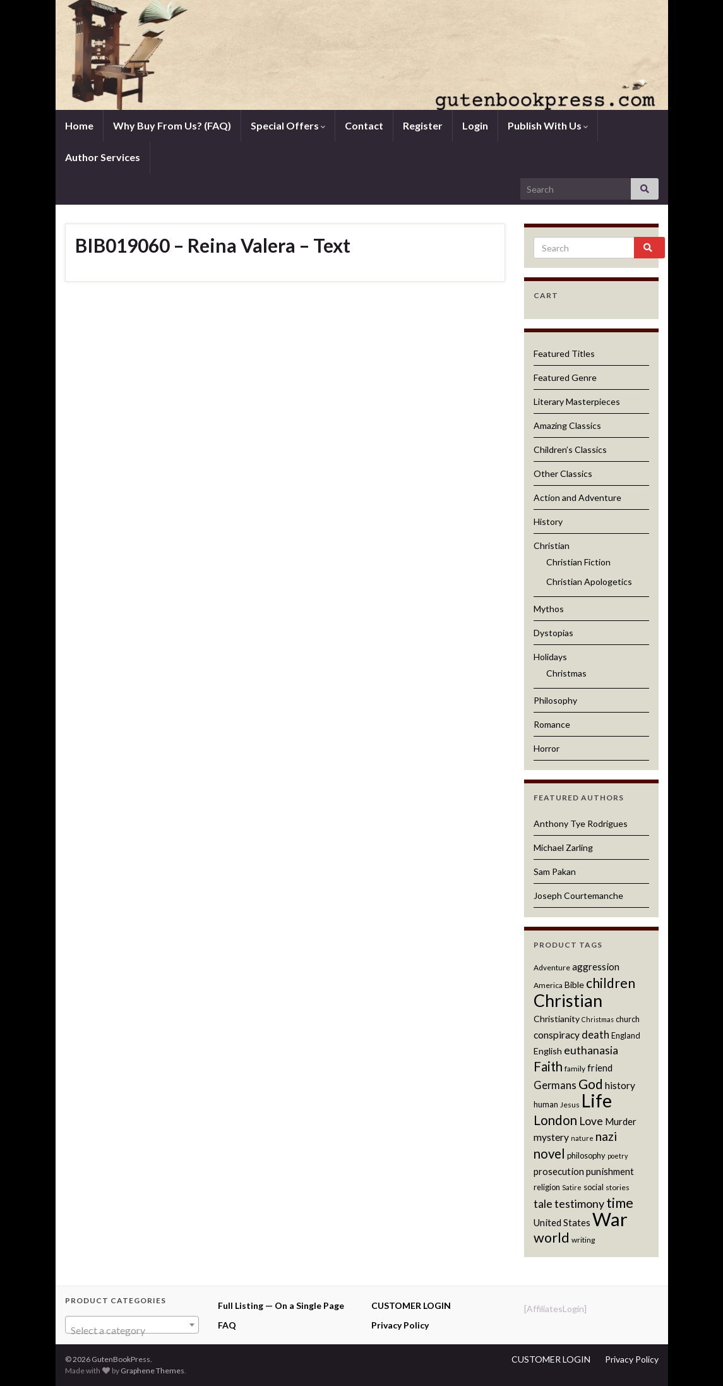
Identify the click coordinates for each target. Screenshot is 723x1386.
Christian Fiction (578, 562)
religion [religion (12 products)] (547, 1187)
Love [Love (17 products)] (591, 1121)
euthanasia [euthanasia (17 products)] (591, 1050)
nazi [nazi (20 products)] (606, 1136)
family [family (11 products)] (575, 1068)
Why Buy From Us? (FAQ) (172, 125)
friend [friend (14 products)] (599, 1067)
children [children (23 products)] (610, 983)
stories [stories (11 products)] (618, 1187)
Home (79, 125)
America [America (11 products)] (548, 985)
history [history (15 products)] (620, 1085)
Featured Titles (564, 353)
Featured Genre (565, 377)
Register (423, 125)
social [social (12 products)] (593, 1187)
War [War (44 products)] (610, 1219)
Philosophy (555, 700)
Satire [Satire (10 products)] (572, 1187)
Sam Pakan (555, 871)
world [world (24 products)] (552, 1237)
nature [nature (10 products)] (582, 1138)
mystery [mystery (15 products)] (551, 1137)
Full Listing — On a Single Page (281, 1305)
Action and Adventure (577, 497)
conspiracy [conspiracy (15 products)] (557, 1034)
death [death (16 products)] (595, 1034)
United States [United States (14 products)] (562, 1222)
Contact (364, 125)
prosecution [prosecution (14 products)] (559, 1171)
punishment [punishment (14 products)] (610, 1171)
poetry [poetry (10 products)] (617, 1156)
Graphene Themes (152, 1370)
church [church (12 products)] (628, 1019)
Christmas (566, 673)
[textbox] (132, 1330)
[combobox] (132, 1325)
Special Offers (288, 125)
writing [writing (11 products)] (583, 1239)
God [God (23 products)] (590, 1084)
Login (475, 125)
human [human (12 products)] (546, 1104)
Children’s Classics (570, 449)
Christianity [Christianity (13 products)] (557, 1018)
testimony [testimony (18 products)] (579, 1203)
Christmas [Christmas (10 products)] (598, 1019)
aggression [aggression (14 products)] (595, 966)
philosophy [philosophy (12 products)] (586, 1155)
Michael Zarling (563, 847)
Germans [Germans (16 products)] (555, 1085)
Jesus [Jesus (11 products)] (570, 1104)
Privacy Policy (400, 1325)
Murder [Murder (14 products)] (620, 1121)
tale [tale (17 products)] (543, 1203)
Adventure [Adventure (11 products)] (552, 967)
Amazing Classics (567, 425)
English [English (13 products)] (548, 1051)
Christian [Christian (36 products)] (568, 1000)
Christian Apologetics (589, 581)
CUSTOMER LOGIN (411, 1305)
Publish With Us (548, 125)
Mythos (549, 608)
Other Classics (563, 473)
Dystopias (553, 632)
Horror (546, 748)
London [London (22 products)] (555, 1120)
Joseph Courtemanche (578, 895)
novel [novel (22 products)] (549, 1153)
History (548, 521)
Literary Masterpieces (577, 401)
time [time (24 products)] (619, 1203)
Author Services (102, 157)
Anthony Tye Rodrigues (581, 823)
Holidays (550, 656)
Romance (552, 724)
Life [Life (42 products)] (597, 1100)
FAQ (227, 1325)
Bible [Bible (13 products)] (574, 984)
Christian (552, 545)
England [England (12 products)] (625, 1035)
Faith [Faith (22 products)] (548, 1066)
